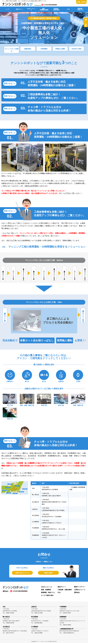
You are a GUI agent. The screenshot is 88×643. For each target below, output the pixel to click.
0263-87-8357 (67, 613)
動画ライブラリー (79, 587)
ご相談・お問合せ (81, 2)
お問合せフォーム (79, 589)
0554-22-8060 (38, 633)
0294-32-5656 (67, 625)
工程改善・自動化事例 (56, 9)
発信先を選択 (48, 573)
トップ (7, 9)
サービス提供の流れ (47, 595)
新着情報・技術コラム (81, 9)
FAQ (68, 9)
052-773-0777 (10, 633)
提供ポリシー (19, 9)
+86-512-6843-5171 (68, 633)
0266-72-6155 (10, 613)
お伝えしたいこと (31, 9)
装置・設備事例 (46, 589)
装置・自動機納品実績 (44, 9)
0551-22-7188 (38, 613)
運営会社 (77, 592)
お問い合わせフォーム (22, 573)
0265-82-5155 (10, 623)
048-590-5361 (38, 623)
